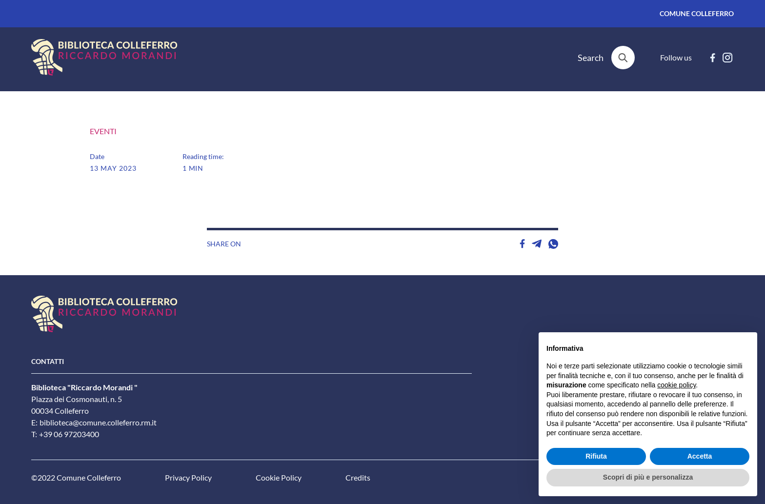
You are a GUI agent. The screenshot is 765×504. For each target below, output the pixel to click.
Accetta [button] (699, 456)
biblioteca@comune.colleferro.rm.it (98, 422)
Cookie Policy (279, 477)
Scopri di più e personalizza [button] (648, 477)
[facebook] (712, 57)
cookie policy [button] (676, 385)
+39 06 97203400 (69, 434)
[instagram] (728, 57)
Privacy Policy (188, 477)
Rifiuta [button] (596, 456)
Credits (357, 477)
